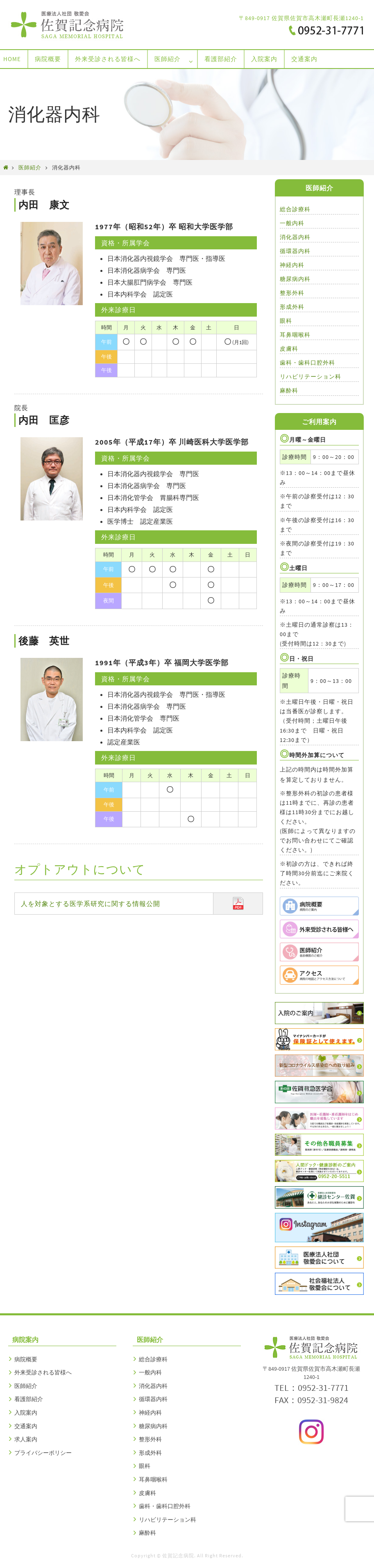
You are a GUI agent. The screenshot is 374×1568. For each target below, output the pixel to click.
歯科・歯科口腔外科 (307, 362)
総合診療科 (295, 209)
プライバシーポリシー (43, 1452)
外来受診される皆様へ (43, 1372)
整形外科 (292, 293)
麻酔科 (289, 390)
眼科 (286, 320)
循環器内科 (295, 251)
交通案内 (25, 1426)
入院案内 (25, 1412)
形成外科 (292, 306)
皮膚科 (289, 348)
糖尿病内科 (295, 279)
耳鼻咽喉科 (295, 334)
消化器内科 (295, 237)
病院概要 (25, 1359)
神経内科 (292, 265)
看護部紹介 (28, 1399)
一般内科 (292, 223)
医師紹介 (29, 167)
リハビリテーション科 (310, 376)
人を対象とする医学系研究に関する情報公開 (90, 903)
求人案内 (25, 1439)
